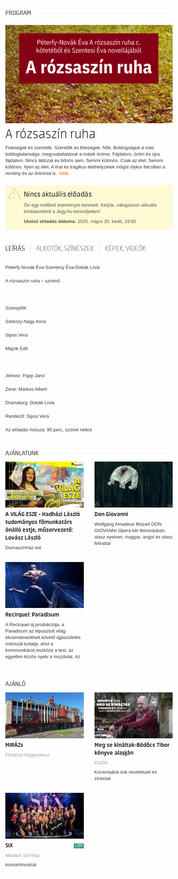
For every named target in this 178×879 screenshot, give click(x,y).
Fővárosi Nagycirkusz (27, 755)
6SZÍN (101, 762)
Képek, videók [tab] (125, 249)
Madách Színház (22, 855)
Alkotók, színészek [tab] (65, 249)
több (64, 173)
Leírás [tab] (15, 249)
